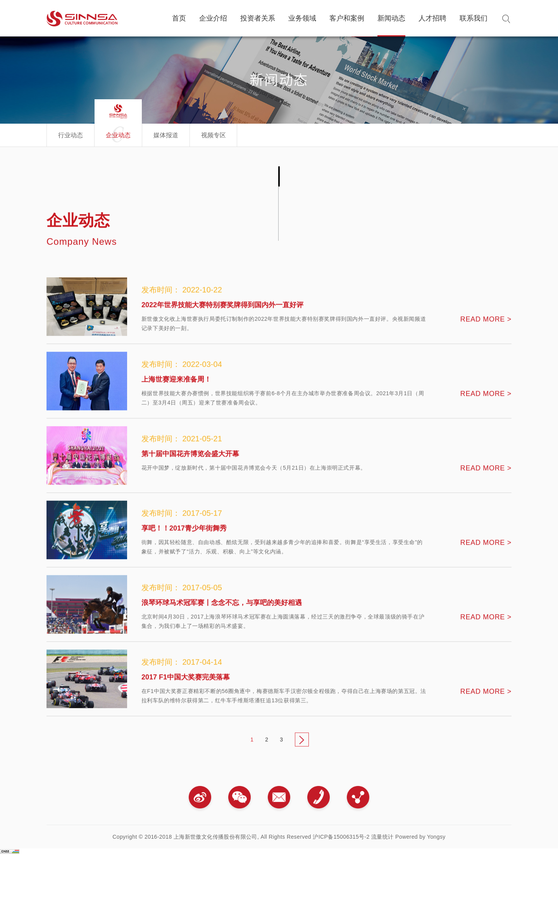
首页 (179, 18)
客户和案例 (346, 18)
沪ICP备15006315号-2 (341, 837)
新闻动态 (391, 18)
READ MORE (486, 338)
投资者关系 (257, 18)
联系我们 (473, 18)
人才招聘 (432, 18)
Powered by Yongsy (420, 837)
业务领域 (302, 18)
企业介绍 (213, 18)
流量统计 (382, 837)
